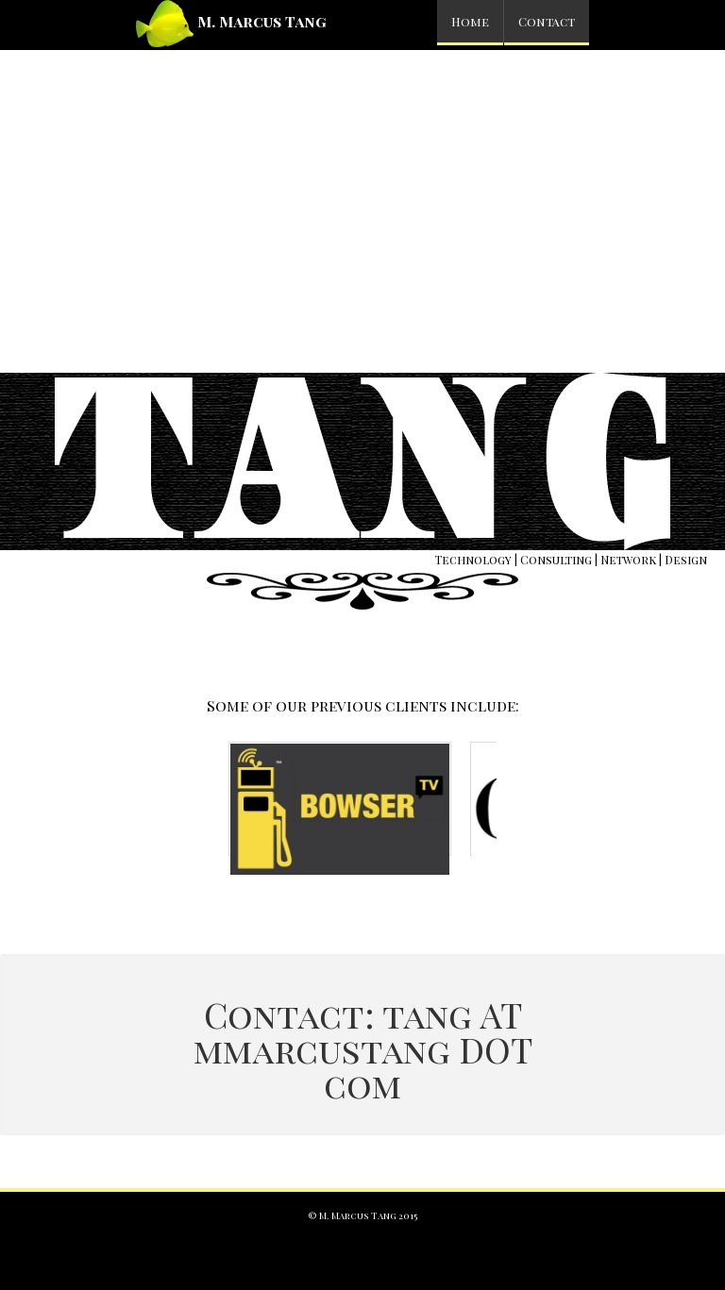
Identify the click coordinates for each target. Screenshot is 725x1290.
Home (470, 21)
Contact (546, 21)
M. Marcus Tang (231, 23)
